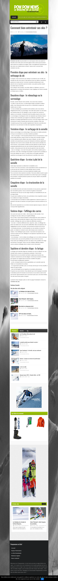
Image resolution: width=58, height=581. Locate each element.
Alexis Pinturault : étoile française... (26, 299)
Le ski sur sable (23, 367)
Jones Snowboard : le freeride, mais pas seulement (30, 350)
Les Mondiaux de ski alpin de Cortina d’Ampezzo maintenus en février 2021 (33, 17)
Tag (27, 331)
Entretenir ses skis (15, 61)
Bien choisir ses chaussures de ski (26, 306)
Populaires (14, 331)
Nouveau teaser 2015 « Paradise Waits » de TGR (30, 375)
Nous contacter (15, 558)
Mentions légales (15, 555)
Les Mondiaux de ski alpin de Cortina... (27, 291)
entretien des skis (15, 281)
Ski (25, 32)
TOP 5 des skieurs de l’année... (25, 314)
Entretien (22, 32)
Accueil (13, 548)
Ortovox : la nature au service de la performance (30, 358)
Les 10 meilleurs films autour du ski (27, 334)
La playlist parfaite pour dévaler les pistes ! (29, 342)
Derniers (22, 331)
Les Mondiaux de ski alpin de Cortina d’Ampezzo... (19, 523)
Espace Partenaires (16, 550)
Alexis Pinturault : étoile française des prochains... (38, 523)
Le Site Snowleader (16, 553)
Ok (42, 579)
